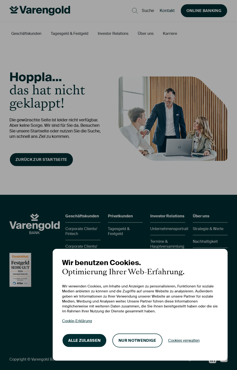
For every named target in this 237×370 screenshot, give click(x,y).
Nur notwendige (137, 340)
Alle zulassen (84, 340)
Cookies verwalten (184, 340)
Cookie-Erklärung (77, 320)
